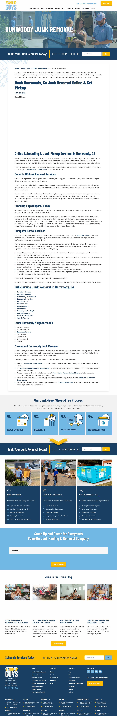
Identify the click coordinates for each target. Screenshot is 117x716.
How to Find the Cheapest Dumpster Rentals (69, 606)
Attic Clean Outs (23, 301)
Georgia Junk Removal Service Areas (34, 68)
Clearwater (10, 684)
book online (43, 169)
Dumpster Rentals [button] (47, 8)
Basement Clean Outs (25, 299)
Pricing (77, 8)
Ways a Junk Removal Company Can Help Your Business (44, 606)
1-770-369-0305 (31, 169)
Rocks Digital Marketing (104, 712)
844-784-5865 (92, 3)
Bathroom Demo (23, 306)
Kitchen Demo (22, 304)
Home (17, 68)
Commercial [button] (69, 8)
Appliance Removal (24, 294)
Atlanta (62, 684)
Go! (106, 54)
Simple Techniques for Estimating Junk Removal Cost (16, 606)
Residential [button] (59, 8)
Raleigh (44, 695)
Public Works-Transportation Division (66, 373)
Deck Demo (21, 308)
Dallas (79, 695)
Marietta (98, 684)
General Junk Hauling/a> (26, 311)
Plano (97, 695)
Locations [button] (85, 8)
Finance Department (65, 382)
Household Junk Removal (26, 297)
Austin (61, 695)
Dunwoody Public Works (33, 363)
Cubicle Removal (23, 318)
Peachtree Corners (24, 332)
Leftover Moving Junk (25, 316)
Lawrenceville (83, 684)
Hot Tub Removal (23, 313)
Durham (8, 695)
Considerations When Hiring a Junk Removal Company (98, 606)
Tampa (25, 684)
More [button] (93, 8)
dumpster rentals (83, 235)
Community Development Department (34, 368)
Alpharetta (45, 684)
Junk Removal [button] (34, 8)
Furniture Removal (24, 292)
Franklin (26, 695)
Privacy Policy (9, 712)
